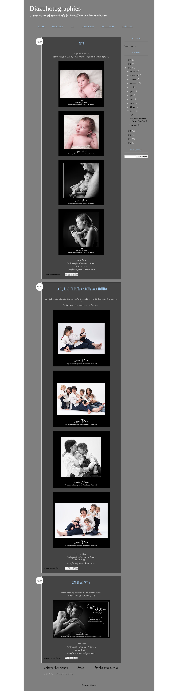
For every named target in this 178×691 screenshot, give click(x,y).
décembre (134, 71)
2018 (130, 64)
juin (131, 95)
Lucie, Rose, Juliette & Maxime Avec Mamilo (81, 289)
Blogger (93, 685)
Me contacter (107, 26)
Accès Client (127, 26)
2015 (130, 135)
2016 (130, 131)
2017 (130, 68)
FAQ (72, 26)
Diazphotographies (55, 8)
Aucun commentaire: (52, 274)
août (132, 87)
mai (132, 99)
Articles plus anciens (106, 668)
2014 (130, 139)
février (133, 107)
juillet (132, 91)
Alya (81, 44)
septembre (134, 83)
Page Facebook (130, 46)
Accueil (41, 26)
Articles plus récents (56, 668)
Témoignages (88, 26)
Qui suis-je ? (57, 26)
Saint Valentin (81, 583)
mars (132, 103)
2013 (130, 143)
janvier (133, 111)
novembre (134, 75)
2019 (130, 60)
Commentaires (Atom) (64, 673)
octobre (133, 79)
